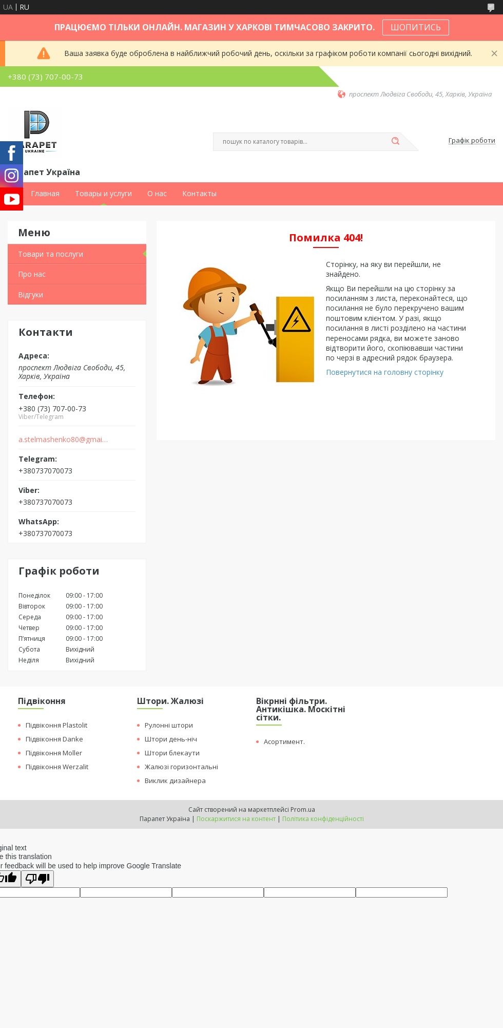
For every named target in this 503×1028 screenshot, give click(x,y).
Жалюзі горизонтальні (181, 766)
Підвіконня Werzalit (57, 766)
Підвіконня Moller (54, 752)
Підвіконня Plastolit (56, 725)
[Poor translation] (37, 878)
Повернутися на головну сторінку (384, 372)
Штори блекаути (172, 752)
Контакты (199, 193)
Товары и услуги (103, 193)
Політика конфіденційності (323, 818)
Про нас (32, 274)
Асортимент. (284, 741)
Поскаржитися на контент (236, 818)
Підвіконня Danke (54, 739)
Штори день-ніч (171, 739)
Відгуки (30, 294)
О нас (157, 193)
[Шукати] (395, 141)
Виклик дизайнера (175, 780)
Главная (45, 193)
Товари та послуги (50, 254)
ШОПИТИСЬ (416, 27)
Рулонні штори (169, 725)
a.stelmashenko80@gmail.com (63, 439)
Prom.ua (303, 809)
